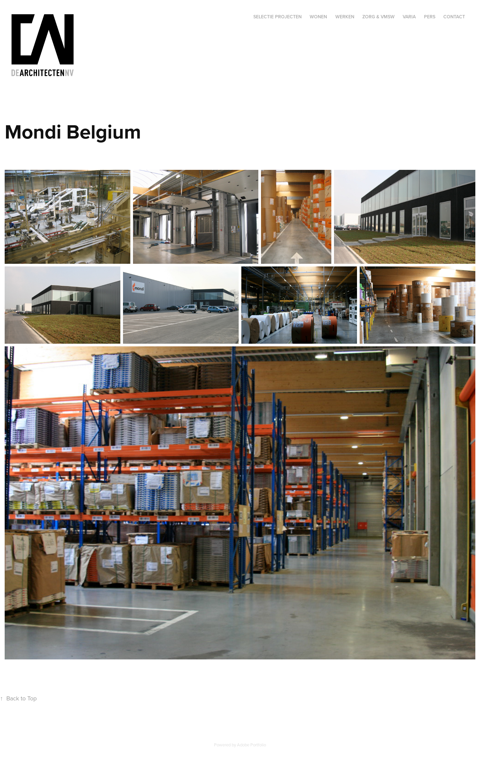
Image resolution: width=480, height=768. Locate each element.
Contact (454, 16)
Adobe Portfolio (251, 745)
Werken (344, 16)
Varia (409, 16)
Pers (429, 16)
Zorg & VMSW (378, 16)
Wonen (318, 16)
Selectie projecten (277, 16)
